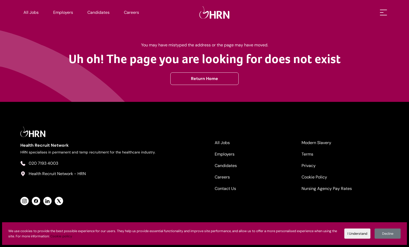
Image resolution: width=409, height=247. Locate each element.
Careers (131, 12)
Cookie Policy (314, 177)
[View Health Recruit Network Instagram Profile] (24, 201)
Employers (63, 12)
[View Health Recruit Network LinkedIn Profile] (47, 201)
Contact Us (225, 188)
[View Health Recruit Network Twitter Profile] (59, 201)
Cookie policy (61, 236)
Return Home (204, 78)
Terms (307, 154)
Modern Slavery (316, 142)
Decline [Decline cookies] (387, 233)
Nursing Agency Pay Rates (327, 188)
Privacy (309, 165)
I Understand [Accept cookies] (357, 233)
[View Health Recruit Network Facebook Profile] (36, 201)
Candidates (98, 12)
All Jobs (31, 12)
